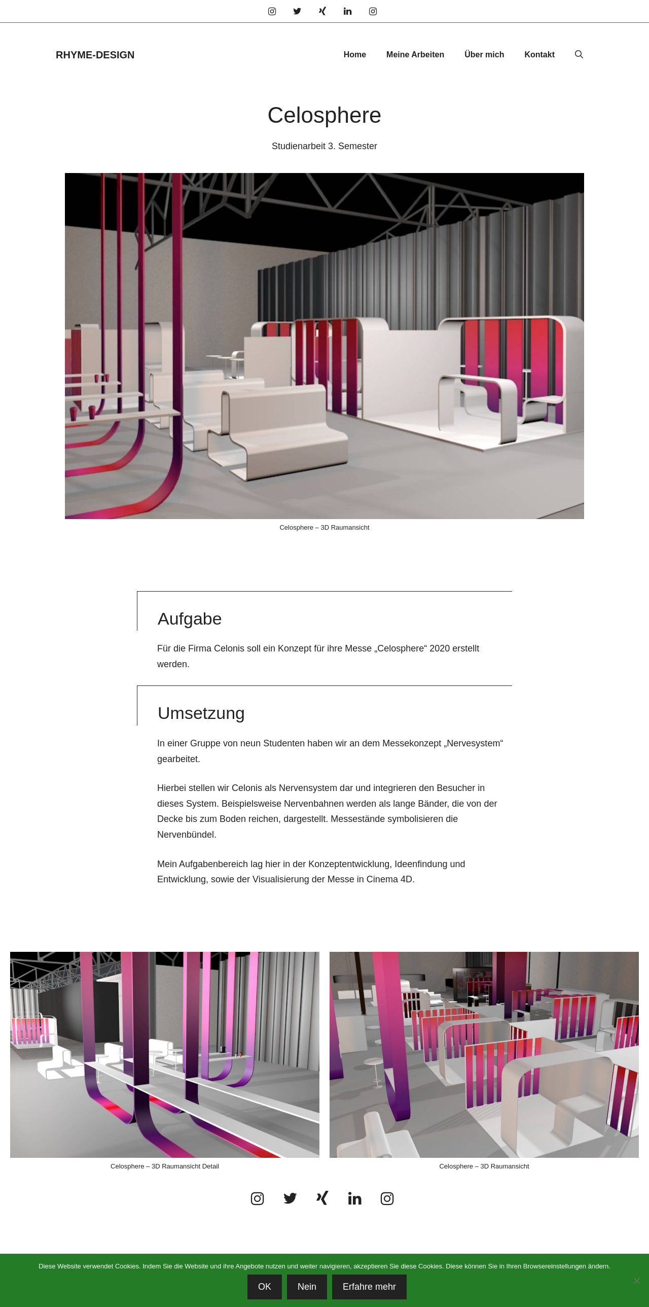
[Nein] (636, 1281)
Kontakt (539, 54)
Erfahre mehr (369, 1287)
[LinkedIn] (347, 12)
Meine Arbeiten (415, 54)
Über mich (484, 54)
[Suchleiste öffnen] (579, 54)
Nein (307, 1287)
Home (355, 54)
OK (264, 1287)
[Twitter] (297, 12)
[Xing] (322, 12)
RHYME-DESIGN (95, 54)
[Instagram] (272, 12)
